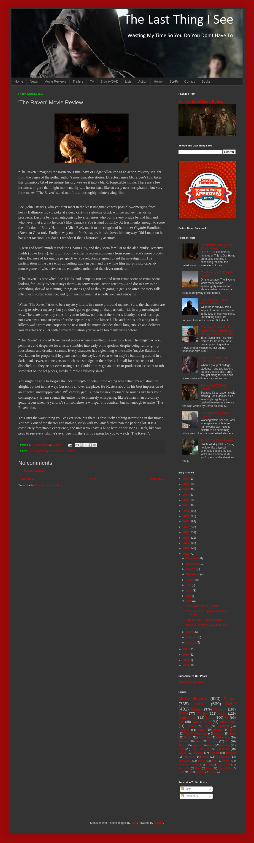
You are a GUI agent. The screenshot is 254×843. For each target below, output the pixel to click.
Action (142, 81)
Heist (198, 768)
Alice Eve (34, 450)
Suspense (223, 756)
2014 (186, 543)
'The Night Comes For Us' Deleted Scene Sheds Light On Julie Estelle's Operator (217, 331)
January (191, 642)
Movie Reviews (55, 81)
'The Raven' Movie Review (201, 606)
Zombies (191, 726)
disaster (231, 752)
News (34, 81)
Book (233, 733)
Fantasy (213, 741)
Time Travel (223, 764)
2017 (186, 527)
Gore (205, 756)
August (190, 579)
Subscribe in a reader (191, 681)
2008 (186, 665)
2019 (186, 516)
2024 (186, 489)
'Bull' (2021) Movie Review (217, 440)
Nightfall (213, 772)
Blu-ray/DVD (110, 81)
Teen (199, 741)
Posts (186, 789)
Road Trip (184, 768)
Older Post (157, 478)
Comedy (220, 709)
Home (19, 81)
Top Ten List (200, 749)
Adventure (223, 737)
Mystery (225, 745)
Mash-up (200, 772)
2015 (186, 537)
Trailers (78, 81)
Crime (209, 717)
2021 (186, 505)
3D (190, 772)
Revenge (183, 729)
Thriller (202, 713)
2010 (186, 654)
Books (206, 81)
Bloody (201, 760)
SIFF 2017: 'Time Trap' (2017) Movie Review (214, 360)
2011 (186, 649)
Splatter (197, 745)
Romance (223, 749)
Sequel (218, 733)
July (189, 585)
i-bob (134, 822)
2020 (186, 511)
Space (182, 752)
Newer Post (26, 478)
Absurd (214, 752)
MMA (181, 772)
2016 (186, 532)
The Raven (70, 450)
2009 (186, 660)
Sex (208, 764)
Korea (201, 729)
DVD (206, 726)
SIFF (182, 713)
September (193, 574)
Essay (209, 768)
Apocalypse (184, 760)
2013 (186, 548)
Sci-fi (231, 703)
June (189, 590)
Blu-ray (217, 729)
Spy (227, 741)
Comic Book (202, 722)
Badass (196, 709)
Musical (198, 752)
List (181, 722)
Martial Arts (186, 717)
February (192, 637)
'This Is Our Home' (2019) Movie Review (216, 246)
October (191, 569)
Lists (128, 81)
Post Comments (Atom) (49, 485)
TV (92, 81)
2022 (186, 500)
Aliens (182, 745)
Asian (222, 713)
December (193, 558)
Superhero (223, 726)
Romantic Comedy (188, 764)
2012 (186, 553)
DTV (233, 729)
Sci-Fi (174, 81)
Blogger (158, 822)
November (193, 563)
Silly (181, 749)
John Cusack (56, 450)
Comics (189, 81)
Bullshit (189, 756)
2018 (186, 521)
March (190, 632)
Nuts (211, 745)
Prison (226, 760)
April (189, 601)
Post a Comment (34, 470)
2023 (186, 494)
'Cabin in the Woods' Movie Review (206, 625)
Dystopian (205, 737)
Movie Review (193, 698)
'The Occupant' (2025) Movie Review (214, 301)
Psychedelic (225, 768)
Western (183, 741)
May (189, 595)
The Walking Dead (195, 733)
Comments (189, 796)
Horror (158, 81)
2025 (186, 484)
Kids (214, 760)
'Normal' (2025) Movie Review (200, 101)
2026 (186, 478)
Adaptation (228, 722)
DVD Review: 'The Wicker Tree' (204, 619)
